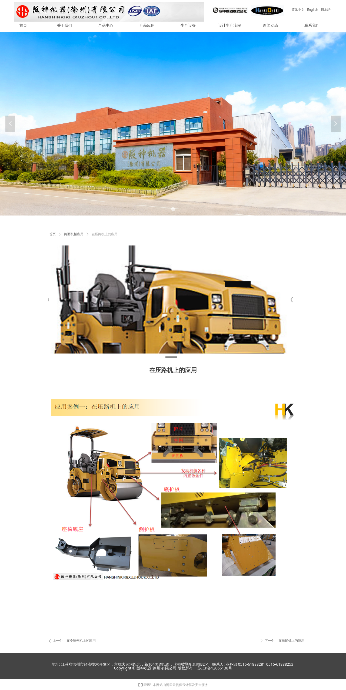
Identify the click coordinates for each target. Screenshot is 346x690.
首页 (52, 234)
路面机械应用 (74, 234)
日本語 (326, 9)
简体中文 (297, 9)
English (312, 9)
